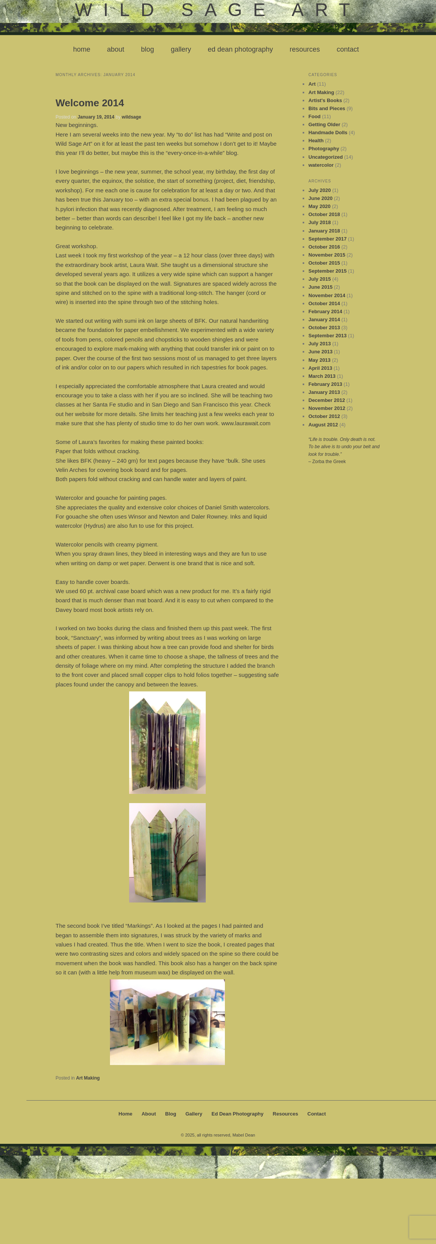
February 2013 (325, 384)
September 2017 (327, 239)
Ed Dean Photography (240, 49)
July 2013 (319, 343)
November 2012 (326, 408)
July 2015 (319, 279)
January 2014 (324, 319)
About (115, 49)
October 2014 (324, 303)
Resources (305, 49)
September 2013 (327, 335)
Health (316, 140)
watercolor (321, 165)
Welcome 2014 (90, 103)
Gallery (181, 49)
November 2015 (326, 255)
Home (81, 49)
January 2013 (324, 392)
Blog (147, 49)
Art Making (88, 1078)
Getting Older (324, 124)
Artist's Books (325, 100)
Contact (348, 49)
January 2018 (324, 231)
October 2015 (324, 263)
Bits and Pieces (326, 108)
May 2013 (319, 360)
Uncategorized (325, 157)
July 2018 (319, 222)
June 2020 (320, 198)
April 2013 (320, 368)
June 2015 (320, 287)
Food (314, 116)
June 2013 (320, 351)
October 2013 (324, 327)
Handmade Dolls (327, 132)
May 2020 (319, 206)
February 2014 (325, 311)
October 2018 (324, 214)
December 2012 (326, 400)
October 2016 (324, 247)
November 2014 (326, 295)
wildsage (131, 117)
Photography (323, 148)
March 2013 (322, 376)
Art (312, 84)
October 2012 (324, 416)
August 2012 (323, 425)
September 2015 (327, 271)
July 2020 (319, 190)
